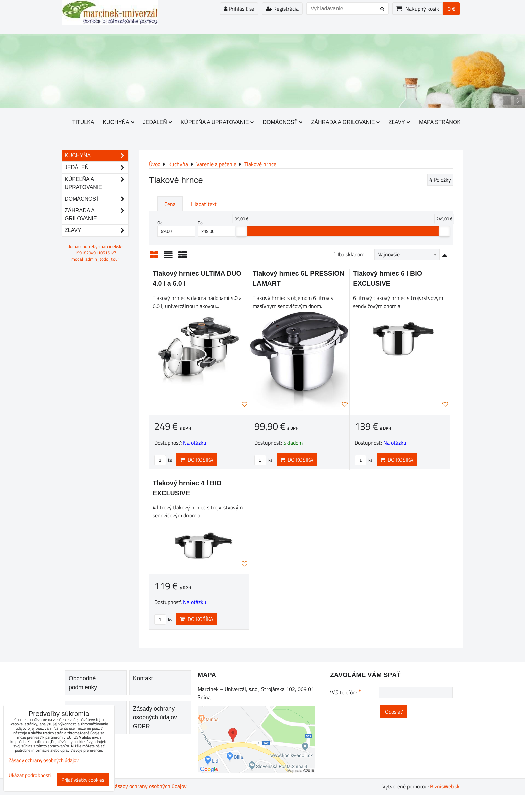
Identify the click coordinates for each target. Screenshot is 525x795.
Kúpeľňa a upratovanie (217, 122)
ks (163, 460)
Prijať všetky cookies (82, 780)
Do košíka (196, 460)
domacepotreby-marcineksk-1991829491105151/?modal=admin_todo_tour (95, 252)
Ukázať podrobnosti (30, 775)
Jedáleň (157, 122)
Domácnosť (282, 122)
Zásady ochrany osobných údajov (149, 786)
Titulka (83, 122)
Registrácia (282, 9)
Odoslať (394, 712)
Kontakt (143, 678)
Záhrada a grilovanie (345, 122)
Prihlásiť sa (239, 9)
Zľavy (399, 122)
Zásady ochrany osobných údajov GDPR (155, 717)
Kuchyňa (118, 122)
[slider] (241, 231)
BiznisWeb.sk (445, 786)
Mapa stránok (440, 122)
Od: (176, 228)
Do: (216, 228)
